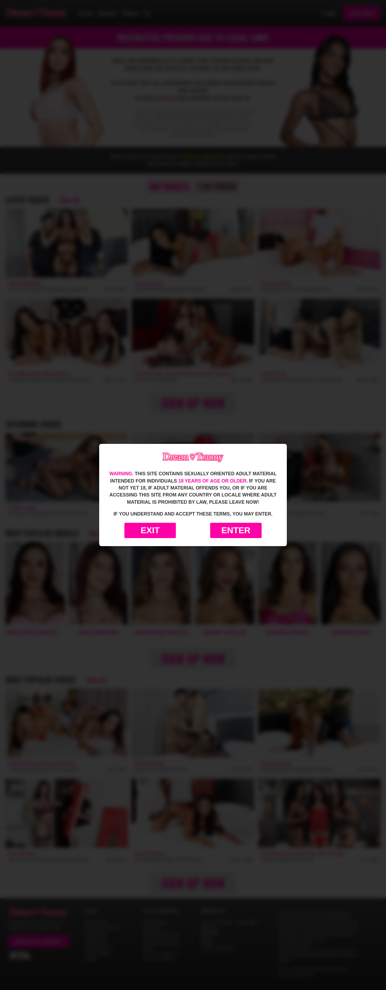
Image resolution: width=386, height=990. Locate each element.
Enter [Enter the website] (235, 530)
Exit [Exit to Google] (149, 530)
